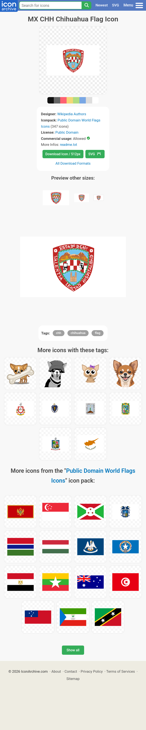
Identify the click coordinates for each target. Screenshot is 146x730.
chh (58, 333)
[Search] (86, 5)
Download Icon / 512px (62, 154)
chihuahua (78, 333)
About (56, 671)
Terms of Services (120, 671)
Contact (70, 671)
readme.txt (68, 144)
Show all (73, 650)
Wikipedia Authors (71, 114)
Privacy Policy (92, 671)
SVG (115, 5)
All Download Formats (73, 163)
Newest (102, 5)
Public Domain (66, 132)
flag (97, 333)
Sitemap (73, 679)
